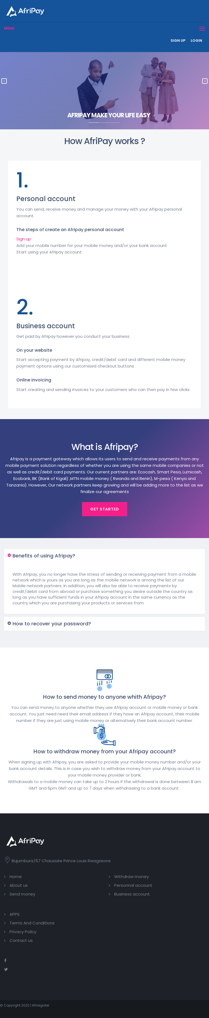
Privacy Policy (23, 932)
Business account (132, 894)
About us (19, 885)
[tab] (104, 556)
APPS (15, 914)
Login (196, 40)
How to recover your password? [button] (52, 623)
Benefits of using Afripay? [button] (44, 555)
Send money (22, 894)
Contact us (21, 940)
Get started (104, 509)
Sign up (178, 40)
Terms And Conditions (32, 923)
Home (16, 876)
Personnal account (133, 885)
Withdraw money (131, 876)
